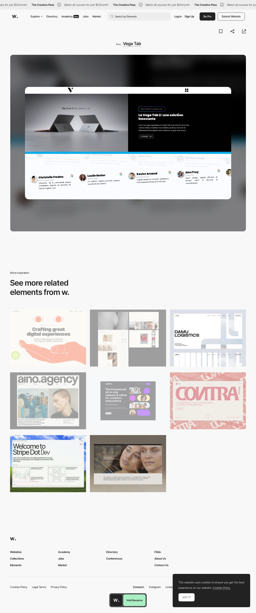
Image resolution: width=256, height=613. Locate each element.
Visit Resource (134, 600)
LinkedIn (170, 587)
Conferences (114, 558)
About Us (160, 558)
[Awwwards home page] (116, 600)
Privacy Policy (59, 587)
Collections (17, 558)
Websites (16, 552)
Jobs (86, 16)
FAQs (157, 552)
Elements (16, 565)
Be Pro (207, 16)
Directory (52, 16)
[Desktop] (48, 338)
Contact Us (161, 565)
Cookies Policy (18, 587)
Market (96, 16)
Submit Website (231, 16)
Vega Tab (132, 43)
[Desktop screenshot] (128, 338)
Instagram (155, 587)
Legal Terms (39, 587)
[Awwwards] (15, 16)
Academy (70, 16)
